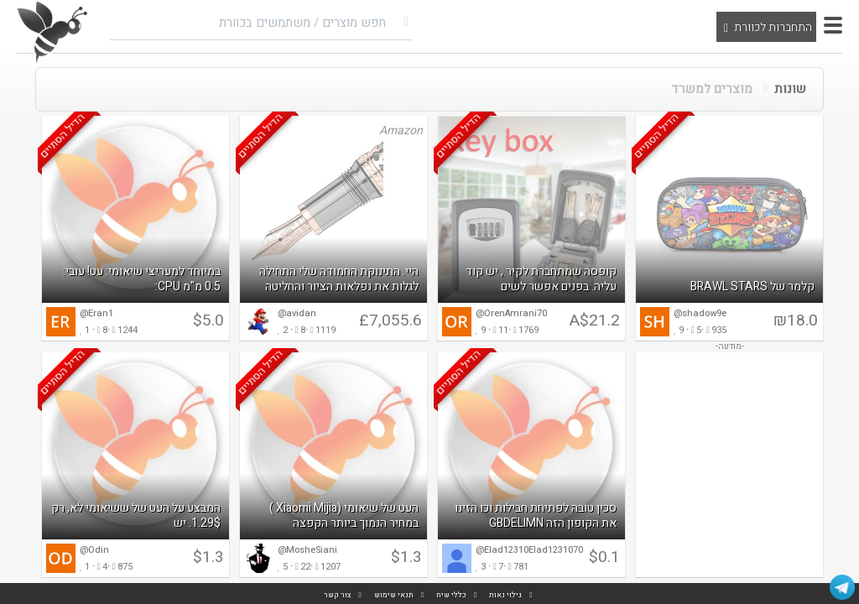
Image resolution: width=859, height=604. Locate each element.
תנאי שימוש (394, 595)
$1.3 (406, 557)
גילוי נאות (505, 595)
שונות (790, 89)
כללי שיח (451, 595)
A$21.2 (594, 320)
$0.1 (604, 557)
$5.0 (208, 320)
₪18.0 (795, 320)
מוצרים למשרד (711, 89)
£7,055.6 (390, 320)
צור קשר (337, 595)
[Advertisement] (729, 464)
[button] (833, 25)
